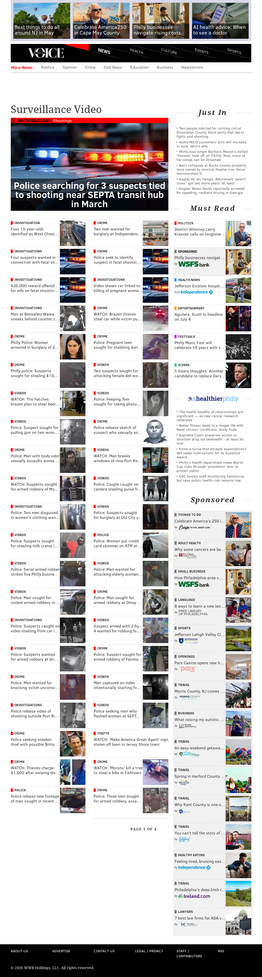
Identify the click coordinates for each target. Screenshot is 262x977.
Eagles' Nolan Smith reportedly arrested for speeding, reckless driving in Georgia (211, 190)
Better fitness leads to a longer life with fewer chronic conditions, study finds (210, 427)
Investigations (34, 120)
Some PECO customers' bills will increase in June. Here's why (211, 143)
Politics (47, 67)
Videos (103, 364)
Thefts (103, 733)
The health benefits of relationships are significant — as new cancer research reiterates (210, 415)
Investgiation (27, 222)
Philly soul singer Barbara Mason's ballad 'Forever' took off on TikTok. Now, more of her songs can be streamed (212, 155)
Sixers (184, 365)
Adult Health (189, 543)
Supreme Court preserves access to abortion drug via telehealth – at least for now (210, 439)
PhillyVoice (46, 53)
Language (186, 599)
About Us (19, 950)
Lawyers (185, 911)
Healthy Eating (191, 855)
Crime (90, 67)
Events (202, 51)
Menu (19, 53)
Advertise (61, 950)
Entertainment (191, 308)
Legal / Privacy (149, 950)
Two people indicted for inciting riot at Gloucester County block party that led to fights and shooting (210, 132)
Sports (234, 51)
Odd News (113, 67)
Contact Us (104, 950)
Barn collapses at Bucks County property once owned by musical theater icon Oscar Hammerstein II (211, 169)
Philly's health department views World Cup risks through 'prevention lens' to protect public (210, 466)
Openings (186, 656)
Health (136, 51)
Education (139, 67)
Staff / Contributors (189, 953)
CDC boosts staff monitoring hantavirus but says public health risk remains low (210, 478)
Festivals (186, 336)
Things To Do (189, 514)
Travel (184, 684)
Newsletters (192, 67)
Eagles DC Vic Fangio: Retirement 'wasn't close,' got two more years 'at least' (211, 181)
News (104, 51)
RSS (221, 950)
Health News (189, 279)
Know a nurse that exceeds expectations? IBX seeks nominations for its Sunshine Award (211, 452)
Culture (169, 51)
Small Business (191, 571)
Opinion (70, 67)
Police (103, 534)
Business (165, 67)
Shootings (62, 120)
